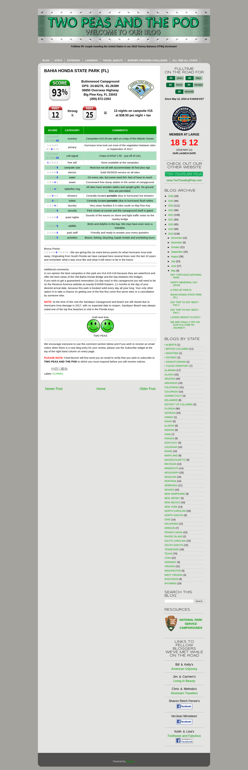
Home (101, 389)
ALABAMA (170, 370)
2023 (171, 210)
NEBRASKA (171, 485)
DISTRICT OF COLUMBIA (178, 404)
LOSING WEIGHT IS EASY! (185, 317)
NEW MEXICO (172, 502)
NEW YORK (171, 506)
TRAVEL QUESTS (113, 60)
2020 (171, 224)
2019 (171, 229)
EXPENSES (73, 60)
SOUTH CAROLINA (175, 540)
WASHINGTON (172, 570)
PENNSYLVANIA (173, 532)
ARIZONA (169, 378)
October (175, 247)
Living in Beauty (184, 681)
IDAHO (168, 421)
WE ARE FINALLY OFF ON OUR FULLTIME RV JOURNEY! (185, 325)
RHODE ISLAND (173, 536)
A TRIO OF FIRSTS (181, 290)
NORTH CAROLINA (175, 511)
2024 (171, 205)
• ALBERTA (170, 344)
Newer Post (54, 389)
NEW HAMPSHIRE (174, 493)
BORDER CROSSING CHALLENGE (147, 60)
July (173, 261)
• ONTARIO (170, 357)
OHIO (167, 519)
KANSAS (169, 438)
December (177, 237)
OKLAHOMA (171, 523)
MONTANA (170, 481)
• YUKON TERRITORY (176, 366)
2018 (171, 233)
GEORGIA (170, 412)
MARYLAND (171, 455)
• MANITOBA (171, 353)
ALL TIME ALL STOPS (185, 60)
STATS (58, 60)
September (177, 251)
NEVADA (169, 489)
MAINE (168, 451)
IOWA (167, 434)
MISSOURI (170, 477)
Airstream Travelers (184, 693)
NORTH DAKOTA (173, 515)
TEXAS (168, 553)
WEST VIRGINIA (173, 575)
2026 (171, 196)
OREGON (169, 528)
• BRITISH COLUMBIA (176, 348)
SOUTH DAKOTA (173, 545)
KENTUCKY (171, 442)
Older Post (148, 389)
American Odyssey (184, 669)
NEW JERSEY (172, 498)
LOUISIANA (170, 447)
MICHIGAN (170, 464)
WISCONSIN (171, 579)
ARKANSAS (171, 383)
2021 (171, 219)
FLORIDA (58, 373)
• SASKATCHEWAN (175, 361)
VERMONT (170, 562)
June (174, 266)
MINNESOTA (171, 468)
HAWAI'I (168, 417)
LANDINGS (91, 60)
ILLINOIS (169, 425)
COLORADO (171, 391)
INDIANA (169, 430)
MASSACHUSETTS (175, 459)
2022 (171, 215)
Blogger (130, 761)
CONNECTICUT (173, 395)
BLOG (46, 60)
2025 (171, 201)
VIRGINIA (169, 566)
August (175, 256)
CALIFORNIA (171, 387)
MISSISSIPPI (171, 472)
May (173, 270)
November (177, 242)
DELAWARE (171, 400)
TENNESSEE (171, 549)
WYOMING (170, 583)
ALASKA (169, 374)
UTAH (167, 557)
